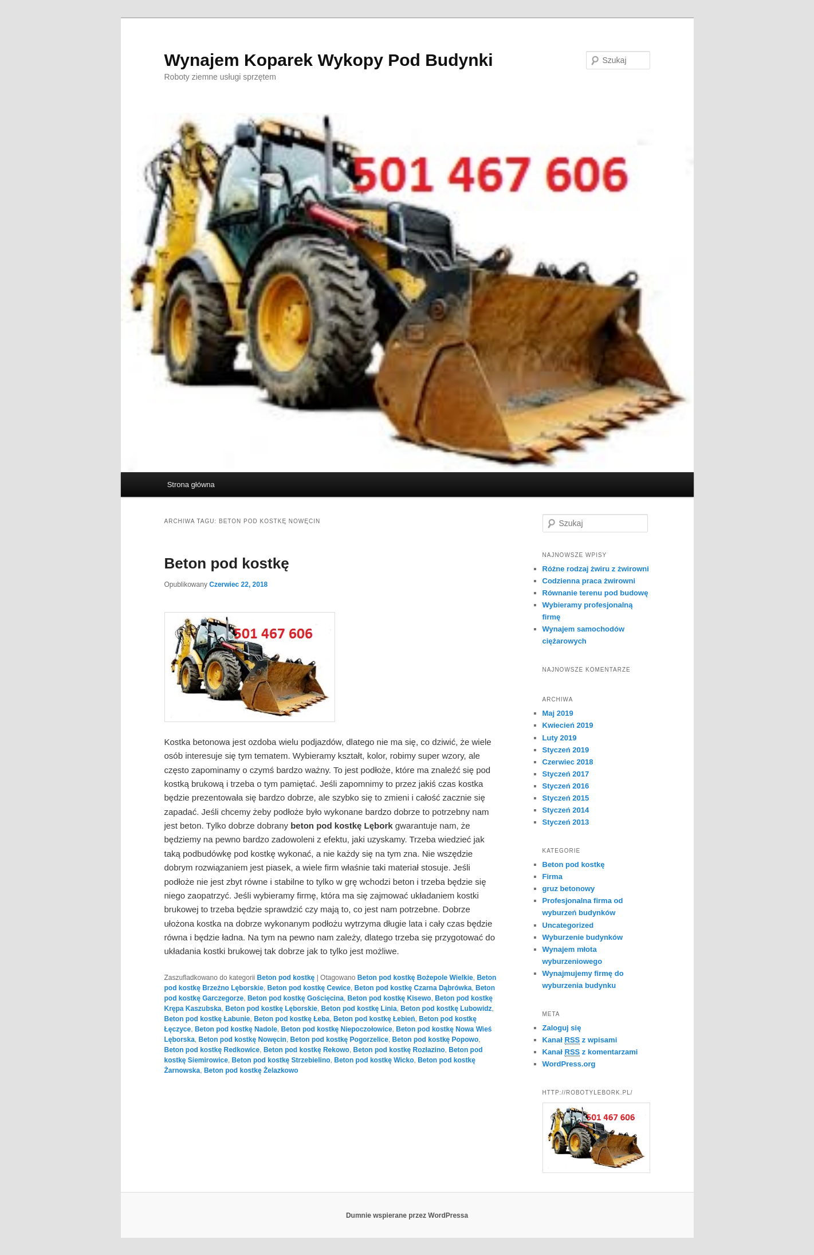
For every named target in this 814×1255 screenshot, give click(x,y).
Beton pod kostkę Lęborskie (271, 1009)
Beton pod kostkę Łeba (291, 1019)
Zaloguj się (561, 1027)
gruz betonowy (568, 888)
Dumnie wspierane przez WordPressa (407, 1215)
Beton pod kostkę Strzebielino (281, 1060)
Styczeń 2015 (565, 798)
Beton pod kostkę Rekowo (306, 1050)
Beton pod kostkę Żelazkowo (251, 1070)
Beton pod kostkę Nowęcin (242, 1040)
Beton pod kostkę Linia (359, 1009)
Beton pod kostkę (226, 563)
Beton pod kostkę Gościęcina (295, 998)
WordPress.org (569, 1064)
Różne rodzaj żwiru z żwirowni (595, 568)
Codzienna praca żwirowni (589, 580)
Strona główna (191, 484)
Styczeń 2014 (565, 810)
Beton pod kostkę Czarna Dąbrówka (413, 988)
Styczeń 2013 (565, 822)
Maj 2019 (557, 713)
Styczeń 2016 (565, 786)
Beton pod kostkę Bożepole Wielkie (415, 978)
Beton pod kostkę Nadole (236, 1029)
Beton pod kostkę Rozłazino (399, 1050)
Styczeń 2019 (565, 750)
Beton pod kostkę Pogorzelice (339, 1040)
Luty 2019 (559, 738)
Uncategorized (568, 925)
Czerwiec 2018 (567, 762)
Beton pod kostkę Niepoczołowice (336, 1029)
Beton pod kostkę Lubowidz (445, 1009)
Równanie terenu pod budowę (595, 593)
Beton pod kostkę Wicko (374, 1060)
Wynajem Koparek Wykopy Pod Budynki (328, 59)
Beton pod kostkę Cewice (309, 988)
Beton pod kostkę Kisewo (389, 998)
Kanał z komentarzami (590, 1052)
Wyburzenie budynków (582, 937)
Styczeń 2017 (565, 774)
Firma (552, 876)
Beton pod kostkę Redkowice (212, 1050)
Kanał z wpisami (580, 1040)
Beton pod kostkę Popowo (435, 1040)
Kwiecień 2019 (567, 725)
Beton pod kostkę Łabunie (207, 1019)
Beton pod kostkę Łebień (374, 1019)
